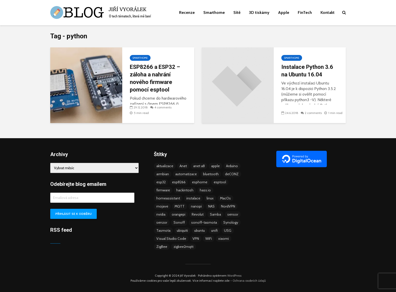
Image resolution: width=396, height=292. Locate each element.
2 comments (313, 113)
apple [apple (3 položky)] (215, 166)
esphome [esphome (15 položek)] (199, 182)
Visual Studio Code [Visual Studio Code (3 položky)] (171, 238)
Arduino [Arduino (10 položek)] (232, 166)
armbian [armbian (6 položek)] (162, 174)
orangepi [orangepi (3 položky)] (178, 214)
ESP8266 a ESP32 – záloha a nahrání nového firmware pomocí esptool (155, 78)
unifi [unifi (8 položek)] (214, 230)
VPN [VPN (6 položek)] (195, 238)
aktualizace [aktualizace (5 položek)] (164, 166)
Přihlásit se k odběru (73, 214)
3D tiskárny (259, 12)
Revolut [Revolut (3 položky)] (198, 214)
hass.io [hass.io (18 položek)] (205, 190)
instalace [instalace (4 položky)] (193, 198)
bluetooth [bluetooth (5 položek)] (211, 174)
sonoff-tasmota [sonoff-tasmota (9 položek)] (204, 222)
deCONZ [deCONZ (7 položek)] (232, 174)
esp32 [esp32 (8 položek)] (161, 182)
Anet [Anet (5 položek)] (183, 166)
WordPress (234, 275)
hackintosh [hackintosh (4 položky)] (184, 190)
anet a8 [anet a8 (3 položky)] (199, 166)
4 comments (162, 107)
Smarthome (214, 12)
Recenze (187, 12)
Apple (283, 12)
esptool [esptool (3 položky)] (220, 182)
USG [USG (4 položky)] (227, 230)
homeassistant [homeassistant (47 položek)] (168, 198)
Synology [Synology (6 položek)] (230, 222)
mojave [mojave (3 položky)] (162, 206)
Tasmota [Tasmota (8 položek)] (163, 230)
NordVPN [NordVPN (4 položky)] (228, 206)
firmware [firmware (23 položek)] (163, 190)
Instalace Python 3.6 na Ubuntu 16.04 (307, 71)
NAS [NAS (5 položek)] (211, 206)
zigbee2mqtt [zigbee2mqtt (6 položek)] (183, 246)
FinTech (305, 12)
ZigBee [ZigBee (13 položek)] (161, 246)
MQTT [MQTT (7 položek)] (180, 206)
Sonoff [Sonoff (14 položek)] (179, 222)
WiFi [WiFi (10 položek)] (208, 238)
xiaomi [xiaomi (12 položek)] (223, 238)
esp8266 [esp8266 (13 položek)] (179, 182)
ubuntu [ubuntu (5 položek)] (199, 230)
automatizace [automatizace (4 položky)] (186, 174)
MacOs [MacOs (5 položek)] (225, 198)
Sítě (236, 12)
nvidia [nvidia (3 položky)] (160, 214)
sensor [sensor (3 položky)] (232, 214)
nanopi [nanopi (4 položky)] (196, 206)
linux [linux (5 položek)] (210, 198)
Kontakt (327, 12)
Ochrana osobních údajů (249, 280)
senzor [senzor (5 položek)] (161, 222)
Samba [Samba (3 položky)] (215, 214)
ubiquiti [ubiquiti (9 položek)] (182, 230)
